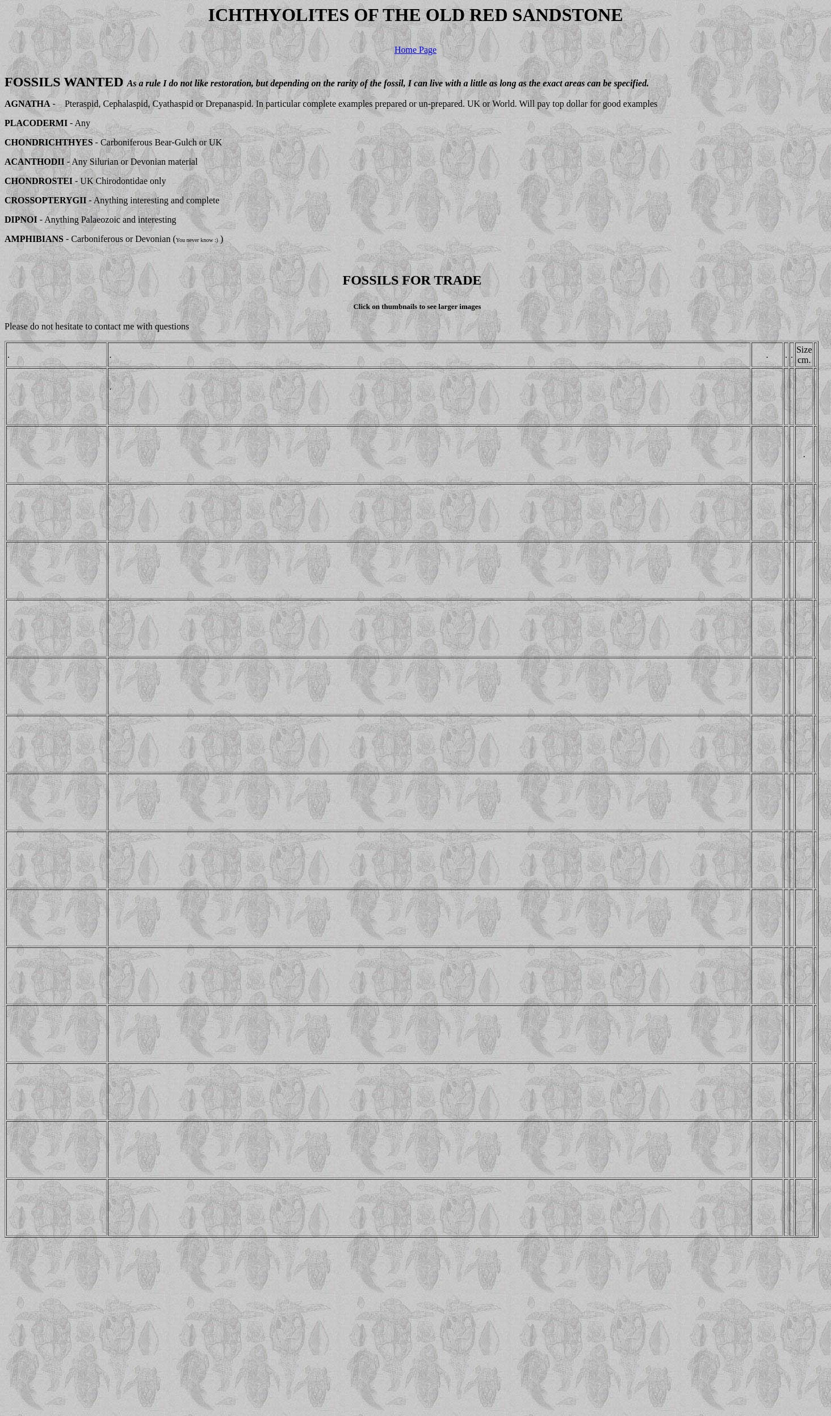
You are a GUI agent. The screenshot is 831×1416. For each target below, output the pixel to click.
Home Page (415, 50)
